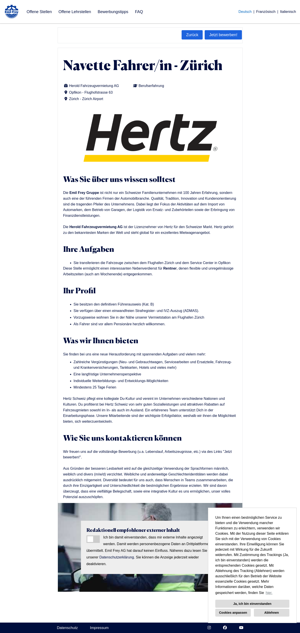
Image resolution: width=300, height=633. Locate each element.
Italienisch (288, 12)
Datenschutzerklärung (116, 557)
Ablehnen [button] (271, 612)
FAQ (139, 12)
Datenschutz (67, 628)
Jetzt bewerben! (223, 35)
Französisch (265, 12)
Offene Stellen (39, 12)
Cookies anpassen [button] (233, 612)
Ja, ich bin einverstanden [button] (252, 603)
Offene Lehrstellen (75, 12)
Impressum (99, 628)
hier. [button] (269, 593)
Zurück (192, 35)
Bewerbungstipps (113, 12)
